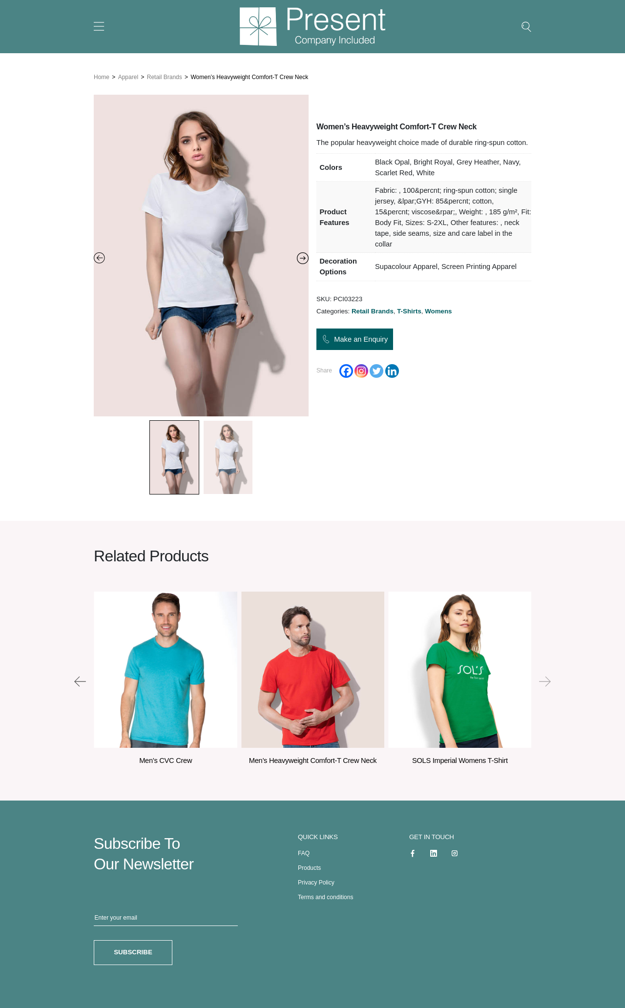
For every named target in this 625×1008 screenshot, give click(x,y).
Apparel (128, 75)
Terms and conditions (325, 895)
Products (309, 866)
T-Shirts (409, 311)
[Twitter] (376, 371)
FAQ (304, 851)
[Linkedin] (392, 371)
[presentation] (80, 680)
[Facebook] (346, 371)
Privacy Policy (316, 880)
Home (101, 75)
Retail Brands (164, 75)
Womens (438, 311)
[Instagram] (361, 371)
